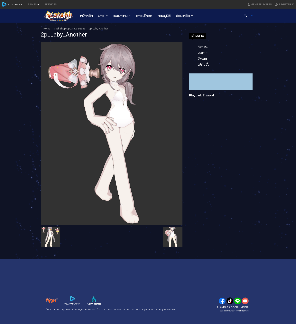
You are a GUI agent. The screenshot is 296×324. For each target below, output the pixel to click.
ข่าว (103, 15)
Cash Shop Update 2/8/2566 (69, 28)
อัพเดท (202, 58)
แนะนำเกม (122, 15)
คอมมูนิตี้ (164, 15)
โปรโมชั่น (203, 64)
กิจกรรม (203, 46)
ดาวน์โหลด (144, 15)
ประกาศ (203, 52)
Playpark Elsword (201, 95)
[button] (247, 16)
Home (46, 28)
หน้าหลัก (86, 15)
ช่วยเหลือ (184, 15)
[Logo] (60, 16)
